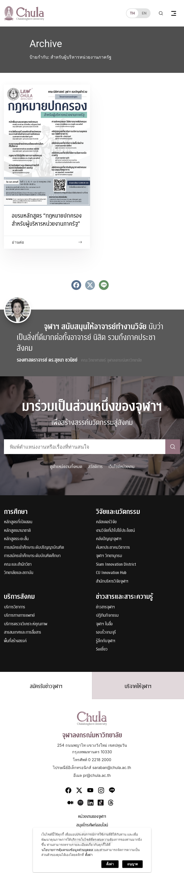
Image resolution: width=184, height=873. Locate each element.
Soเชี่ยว (101, 649)
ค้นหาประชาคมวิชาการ (113, 547)
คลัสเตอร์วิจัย (106, 522)
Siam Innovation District (116, 564)
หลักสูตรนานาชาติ (17, 531)
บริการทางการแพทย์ (19, 615)
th (132, 13)
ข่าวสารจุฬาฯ (105, 607)
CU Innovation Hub (111, 573)
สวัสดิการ (95, 467)
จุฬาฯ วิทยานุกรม (109, 556)
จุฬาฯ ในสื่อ (104, 624)
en (144, 13)
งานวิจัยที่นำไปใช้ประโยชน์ (115, 531)
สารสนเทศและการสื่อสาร (22, 632)
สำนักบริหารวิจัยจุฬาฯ (112, 581)
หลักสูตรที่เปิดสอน (18, 522)
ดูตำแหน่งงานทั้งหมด (66, 467)
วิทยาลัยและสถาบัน (18, 573)
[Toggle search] (160, 13)
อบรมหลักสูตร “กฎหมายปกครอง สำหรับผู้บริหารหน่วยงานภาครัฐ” (47, 219)
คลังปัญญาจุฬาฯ (109, 539)
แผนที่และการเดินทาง (92, 833)
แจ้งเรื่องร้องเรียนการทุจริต (92, 842)
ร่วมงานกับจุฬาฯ (92, 850)
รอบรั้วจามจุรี (106, 632)
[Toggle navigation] (173, 13)
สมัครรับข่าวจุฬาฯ (46, 686)
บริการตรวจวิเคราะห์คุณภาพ (25, 624)
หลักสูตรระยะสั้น (16, 539)
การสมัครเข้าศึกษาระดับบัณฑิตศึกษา (32, 556)
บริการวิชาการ (14, 607)
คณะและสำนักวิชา (17, 564)
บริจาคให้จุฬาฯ (138, 686)
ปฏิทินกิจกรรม (107, 615)
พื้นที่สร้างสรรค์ (15, 641)
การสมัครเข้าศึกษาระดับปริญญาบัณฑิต (34, 547)
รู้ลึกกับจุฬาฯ (105, 641)
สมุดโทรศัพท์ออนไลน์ (92, 825)
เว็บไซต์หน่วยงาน (121, 467)
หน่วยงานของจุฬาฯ (92, 817)
